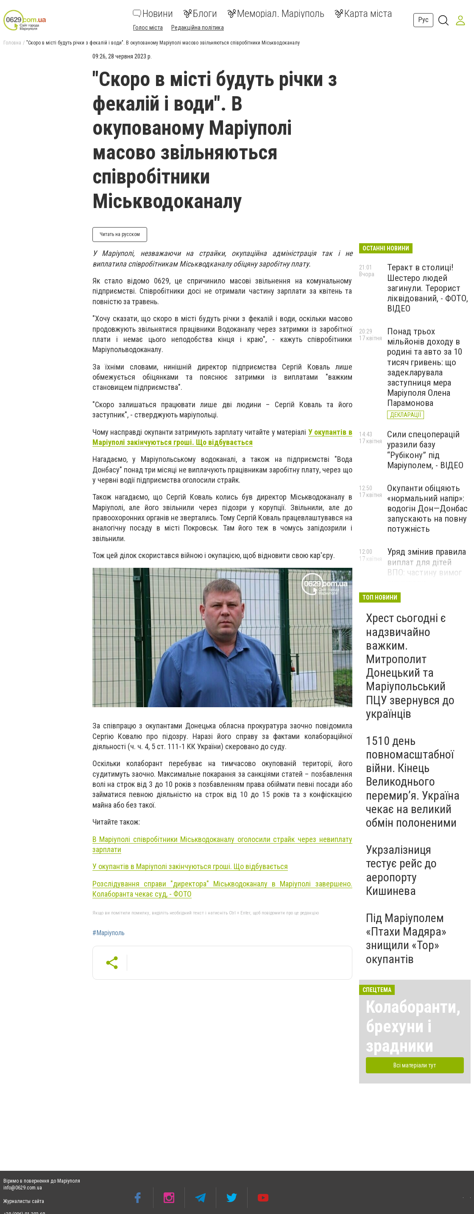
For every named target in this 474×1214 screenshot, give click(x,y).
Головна (12, 43)
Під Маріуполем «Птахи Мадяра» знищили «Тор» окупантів (406, 938)
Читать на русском (120, 234)
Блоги (200, 13)
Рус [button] (423, 20)
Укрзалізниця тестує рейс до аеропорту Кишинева (401, 870)
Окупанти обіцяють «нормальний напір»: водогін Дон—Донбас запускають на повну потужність (427, 508)
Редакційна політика (197, 27)
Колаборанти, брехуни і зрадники (413, 1026)
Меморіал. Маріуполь (275, 13)
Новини (153, 13)
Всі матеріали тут (414, 1065)
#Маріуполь (108, 933)
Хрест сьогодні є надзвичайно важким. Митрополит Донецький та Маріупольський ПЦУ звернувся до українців (410, 665)
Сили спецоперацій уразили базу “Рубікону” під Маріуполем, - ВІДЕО (425, 449)
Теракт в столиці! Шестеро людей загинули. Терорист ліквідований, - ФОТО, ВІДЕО (427, 288)
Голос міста (148, 27)
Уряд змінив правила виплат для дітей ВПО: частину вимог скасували (426, 567)
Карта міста (363, 13)
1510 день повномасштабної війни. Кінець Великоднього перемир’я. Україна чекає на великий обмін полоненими (413, 782)
